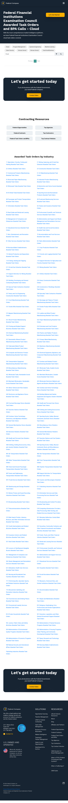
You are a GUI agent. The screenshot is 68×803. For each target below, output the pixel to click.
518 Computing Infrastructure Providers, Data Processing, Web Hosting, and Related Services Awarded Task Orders (49, 511)
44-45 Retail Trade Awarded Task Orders (18, 193)
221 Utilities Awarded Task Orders (47, 274)
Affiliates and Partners (57, 725)
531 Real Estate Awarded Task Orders (17, 541)
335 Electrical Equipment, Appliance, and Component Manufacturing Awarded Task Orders (49, 355)
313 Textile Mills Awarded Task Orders (17, 306)
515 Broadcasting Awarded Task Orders (17, 502)
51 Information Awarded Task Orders (17, 206)
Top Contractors (48, 133)
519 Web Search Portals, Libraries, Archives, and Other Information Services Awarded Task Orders (18, 520)
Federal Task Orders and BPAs (19, 138)
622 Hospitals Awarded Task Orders (47, 568)
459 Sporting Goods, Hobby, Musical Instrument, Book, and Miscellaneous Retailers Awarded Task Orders (48, 447)
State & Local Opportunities (39, 743)
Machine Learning (49, 47)
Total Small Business (48, 50)
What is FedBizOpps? (57, 766)
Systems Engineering (35, 47)
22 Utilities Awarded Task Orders (16, 169)
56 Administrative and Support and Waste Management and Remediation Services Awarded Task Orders (49, 221)
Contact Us (9, 734)
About (53, 719)
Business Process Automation (40, 730)
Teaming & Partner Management (41, 738)
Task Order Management (39, 725)
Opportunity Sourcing (41, 714)
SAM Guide (54, 770)
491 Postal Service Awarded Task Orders (18, 480)
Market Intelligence (41, 734)
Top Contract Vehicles (48, 138)
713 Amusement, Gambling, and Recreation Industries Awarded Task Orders (16, 592)
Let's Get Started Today (54, 15)
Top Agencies (48, 127)
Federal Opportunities (20, 127)
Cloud (7, 47)
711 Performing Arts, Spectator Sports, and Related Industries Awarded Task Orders (17, 583)
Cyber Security (10, 50)
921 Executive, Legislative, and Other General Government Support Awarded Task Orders (48, 616)
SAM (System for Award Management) (57, 752)
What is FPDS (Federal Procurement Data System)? (58, 759)
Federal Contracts (19, 133)
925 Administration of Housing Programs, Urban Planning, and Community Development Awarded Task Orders (49, 632)
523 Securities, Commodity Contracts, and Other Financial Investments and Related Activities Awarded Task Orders (49, 528)
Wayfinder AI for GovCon (40, 748)
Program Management (19, 47)
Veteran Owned (22, 50)
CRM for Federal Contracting (40, 721)
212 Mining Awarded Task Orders (47, 267)
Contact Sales (33, 95)
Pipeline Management (41, 717)
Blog (52, 722)
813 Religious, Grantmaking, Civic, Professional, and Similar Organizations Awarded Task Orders (48, 607)
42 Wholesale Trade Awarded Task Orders (18, 186)
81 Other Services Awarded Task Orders (18, 241)
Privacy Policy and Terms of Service (11, 789)
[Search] (29, 54)
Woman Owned (34, 50)
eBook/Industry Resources (55, 715)
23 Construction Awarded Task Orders (48, 169)
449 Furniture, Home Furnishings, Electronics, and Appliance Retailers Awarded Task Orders (16, 419)
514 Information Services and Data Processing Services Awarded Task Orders (47, 495)
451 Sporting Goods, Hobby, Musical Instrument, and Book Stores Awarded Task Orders (48, 419)
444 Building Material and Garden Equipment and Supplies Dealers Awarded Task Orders (49, 396)
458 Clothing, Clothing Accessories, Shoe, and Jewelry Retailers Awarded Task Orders (18, 447)
